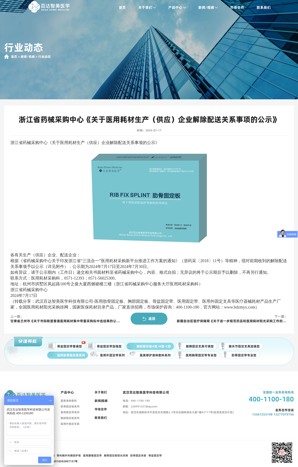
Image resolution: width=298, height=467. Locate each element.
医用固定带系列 (70, 412)
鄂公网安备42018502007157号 (58, 461)
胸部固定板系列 (70, 418)
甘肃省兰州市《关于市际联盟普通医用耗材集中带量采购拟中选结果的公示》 (65, 321)
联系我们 (264, 7)
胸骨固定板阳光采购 (116, 455)
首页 (122, 7)
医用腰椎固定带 (92, 455)
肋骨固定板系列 (70, 406)
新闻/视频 (208, 7)
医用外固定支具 (70, 424)
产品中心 (177, 7)
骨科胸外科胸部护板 (69, 455)
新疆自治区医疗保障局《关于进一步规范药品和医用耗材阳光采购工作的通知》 (232, 321)
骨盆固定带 (155, 455)
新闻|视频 (101, 401)
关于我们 (147, 7)
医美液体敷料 (69, 400)
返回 (149, 318)
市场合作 (237, 7)
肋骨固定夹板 (138, 455)
